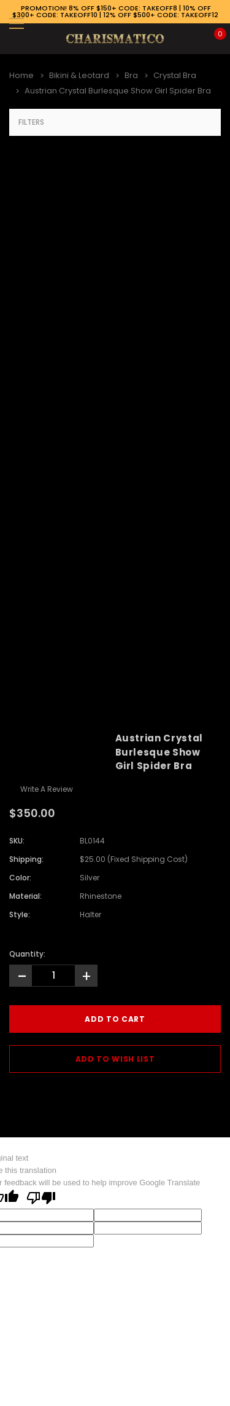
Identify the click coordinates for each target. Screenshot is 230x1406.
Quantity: (27, 954)
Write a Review (46, 789)
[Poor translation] (41, 1199)
